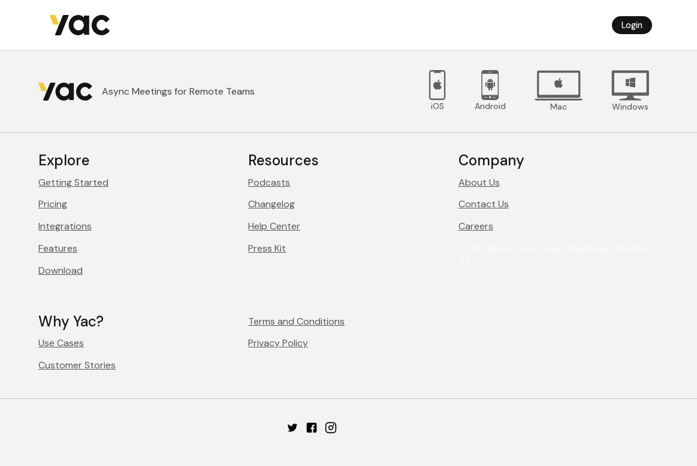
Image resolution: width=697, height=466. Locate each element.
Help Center (274, 226)
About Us (479, 182)
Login (631, 25)
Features (57, 248)
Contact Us (483, 204)
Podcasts (269, 182)
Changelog (271, 204)
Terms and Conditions (296, 321)
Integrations (65, 226)
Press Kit (267, 248)
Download (60, 270)
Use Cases (61, 343)
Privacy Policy (278, 343)
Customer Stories (77, 365)
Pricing (52, 204)
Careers (475, 226)
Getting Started (73, 182)
